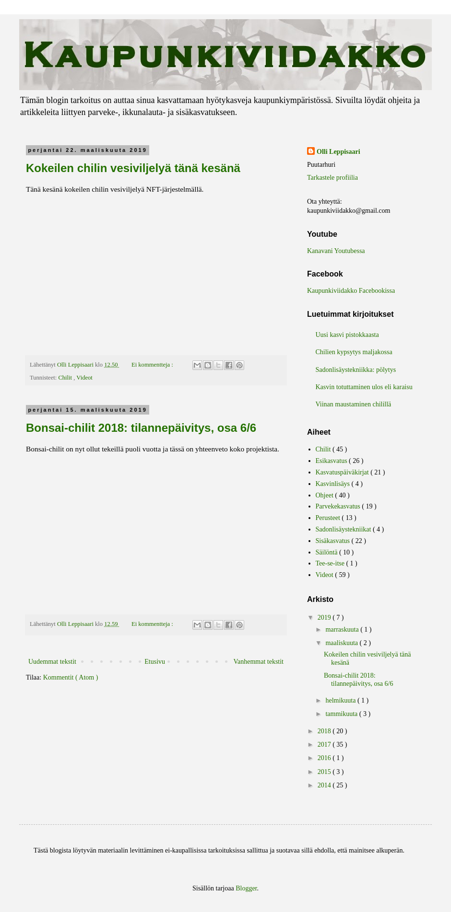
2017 (325, 744)
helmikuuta (341, 700)
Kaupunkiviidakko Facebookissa (351, 290)
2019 (325, 617)
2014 (325, 785)
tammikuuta (342, 713)
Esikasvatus (332, 460)
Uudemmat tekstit (52, 661)
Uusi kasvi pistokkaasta (347, 334)
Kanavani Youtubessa (336, 250)
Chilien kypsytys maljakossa (354, 352)
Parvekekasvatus (339, 506)
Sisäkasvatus (334, 540)
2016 (325, 758)
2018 (325, 731)
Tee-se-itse (331, 563)
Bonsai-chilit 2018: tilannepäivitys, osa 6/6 (141, 427)
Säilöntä (327, 552)
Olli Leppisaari (338, 151)
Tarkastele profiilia (332, 177)
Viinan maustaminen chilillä (354, 404)
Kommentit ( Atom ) (70, 677)
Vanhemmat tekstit (258, 661)
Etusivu (154, 661)
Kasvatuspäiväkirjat (343, 472)
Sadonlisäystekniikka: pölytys (356, 369)
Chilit (65, 377)
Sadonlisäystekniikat (344, 529)
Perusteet (329, 517)
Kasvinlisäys (334, 483)
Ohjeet (325, 495)
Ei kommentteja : (153, 364)
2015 (325, 771)
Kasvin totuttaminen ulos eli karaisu (364, 387)
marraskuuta (342, 629)
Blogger (246, 888)
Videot (84, 377)
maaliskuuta (342, 642)
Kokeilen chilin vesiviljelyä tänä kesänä (133, 168)
